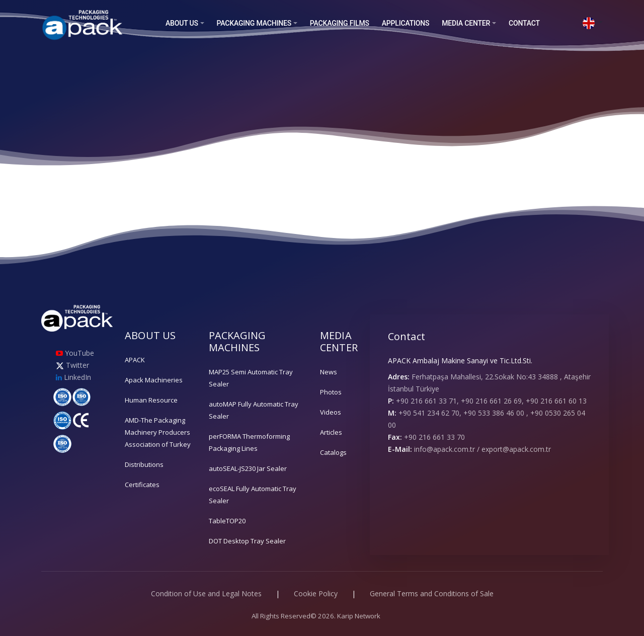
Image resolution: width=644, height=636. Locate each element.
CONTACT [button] (524, 23)
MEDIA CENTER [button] (466, 23)
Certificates (142, 484)
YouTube (75, 353)
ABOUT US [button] (182, 23)
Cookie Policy (316, 593)
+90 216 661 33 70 (434, 437)
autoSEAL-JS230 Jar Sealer (248, 468)
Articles (331, 432)
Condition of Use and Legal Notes (206, 593)
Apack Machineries (154, 379)
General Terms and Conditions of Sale (432, 593)
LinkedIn (73, 377)
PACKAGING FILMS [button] (339, 23)
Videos (330, 412)
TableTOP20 (227, 520)
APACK (135, 359)
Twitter (72, 365)
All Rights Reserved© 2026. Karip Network (316, 615)
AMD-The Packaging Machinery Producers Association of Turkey (158, 432)
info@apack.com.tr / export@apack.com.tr (482, 449)
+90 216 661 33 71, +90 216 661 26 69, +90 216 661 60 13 (491, 401)
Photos (331, 391)
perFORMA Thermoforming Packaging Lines (249, 442)
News (328, 371)
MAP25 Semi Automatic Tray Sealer (251, 377)
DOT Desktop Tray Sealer (247, 540)
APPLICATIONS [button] (406, 23)
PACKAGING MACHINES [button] (254, 23)
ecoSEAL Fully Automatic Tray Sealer (252, 494)
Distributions (144, 464)
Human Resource (151, 400)
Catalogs (333, 452)
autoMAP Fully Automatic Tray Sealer (253, 410)
